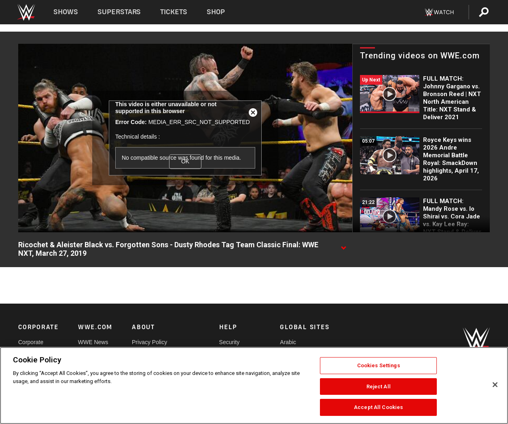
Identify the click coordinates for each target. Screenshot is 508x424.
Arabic (288, 342)
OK (185, 161)
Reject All (378, 386)
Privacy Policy (149, 342)
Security (229, 342)
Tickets (173, 12)
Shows (65, 12)
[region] (254, 385)
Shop (216, 12)
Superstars (119, 12)
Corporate (30, 342)
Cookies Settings (378, 365)
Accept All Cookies (378, 407)
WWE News (93, 342)
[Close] (495, 385)
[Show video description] (343, 245)
